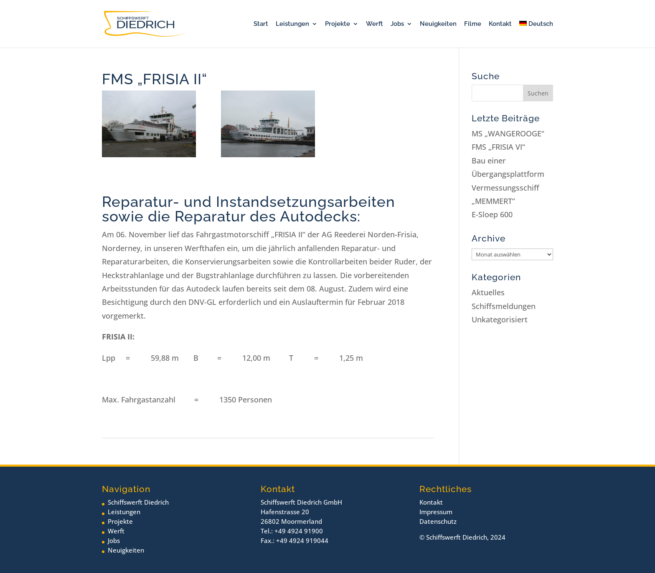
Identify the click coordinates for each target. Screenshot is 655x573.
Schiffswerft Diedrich (138, 502)
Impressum (435, 512)
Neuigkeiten (438, 24)
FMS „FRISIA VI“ (498, 147)
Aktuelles (488, 292)
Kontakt (500, 24)
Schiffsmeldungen (504, 306)
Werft (374, 24)
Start (261, 24)
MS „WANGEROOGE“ (508, 133)
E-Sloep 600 (492, 214)
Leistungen (292, 24)
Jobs (397, 24)
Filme (472, 24)
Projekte (337, 24)
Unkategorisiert (500, 319)
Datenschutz (438, 521)
